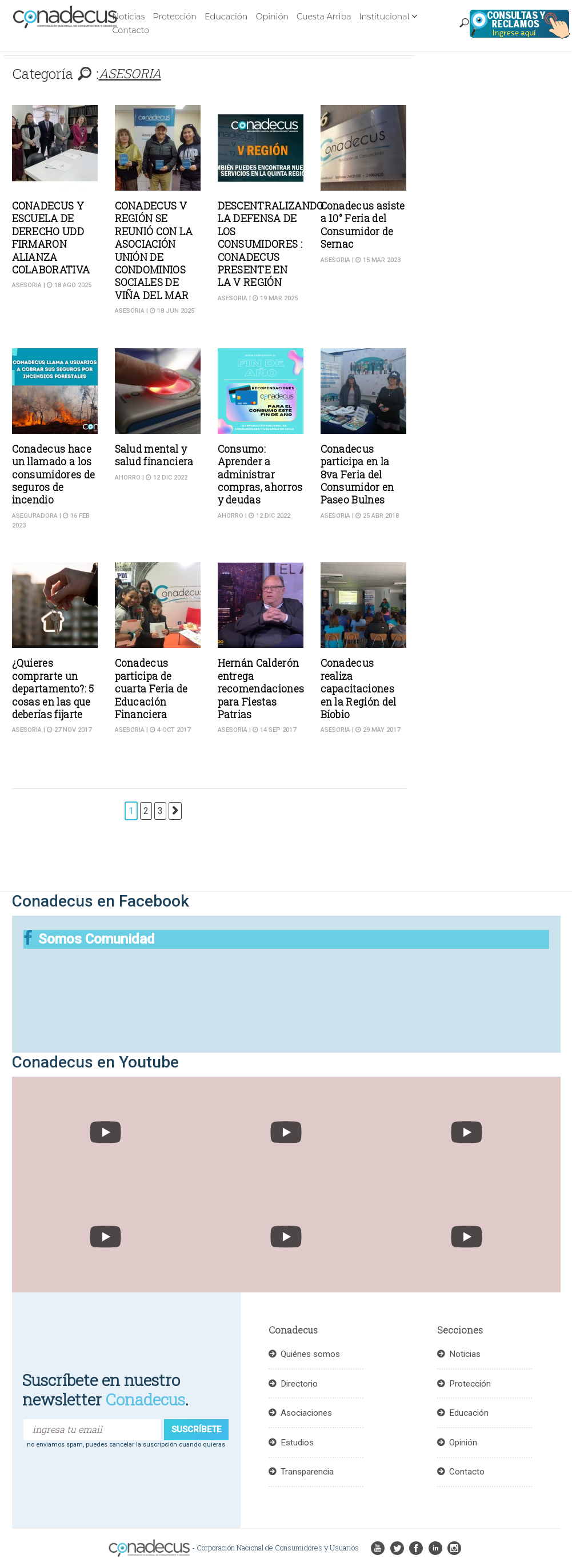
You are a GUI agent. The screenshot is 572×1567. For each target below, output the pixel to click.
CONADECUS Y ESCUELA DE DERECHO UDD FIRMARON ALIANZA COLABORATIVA (51, 237)
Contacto (131, 30)
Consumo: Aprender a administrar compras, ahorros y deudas (260, 474)
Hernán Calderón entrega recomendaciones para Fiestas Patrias (261, 688)
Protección (175, 16)
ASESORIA (27, 285)
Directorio (299, 1384)
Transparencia (307, 1472)
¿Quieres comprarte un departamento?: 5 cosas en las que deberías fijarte (53, 688)
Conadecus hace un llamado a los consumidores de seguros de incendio (53, 474)
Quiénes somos (310, 1354)
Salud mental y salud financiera (154, 455)
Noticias (129, 16)
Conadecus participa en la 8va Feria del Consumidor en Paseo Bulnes (357, 474)
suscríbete (196, 1429)
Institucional (384, 16)
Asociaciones (306, 1413)
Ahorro (128, 477)
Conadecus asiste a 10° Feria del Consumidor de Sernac (363, 225)
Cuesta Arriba (324, 16)
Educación (226, 16)
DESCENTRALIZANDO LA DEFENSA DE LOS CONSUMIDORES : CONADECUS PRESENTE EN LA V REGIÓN (271, 244)
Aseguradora (35, 515)
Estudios (297, 1442)
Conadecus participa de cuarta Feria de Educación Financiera (151, 688)
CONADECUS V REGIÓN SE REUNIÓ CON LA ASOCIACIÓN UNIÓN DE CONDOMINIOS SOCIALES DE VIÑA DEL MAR (154, 250)
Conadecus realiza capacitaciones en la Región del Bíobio (359, 688)
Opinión (272, 16)
